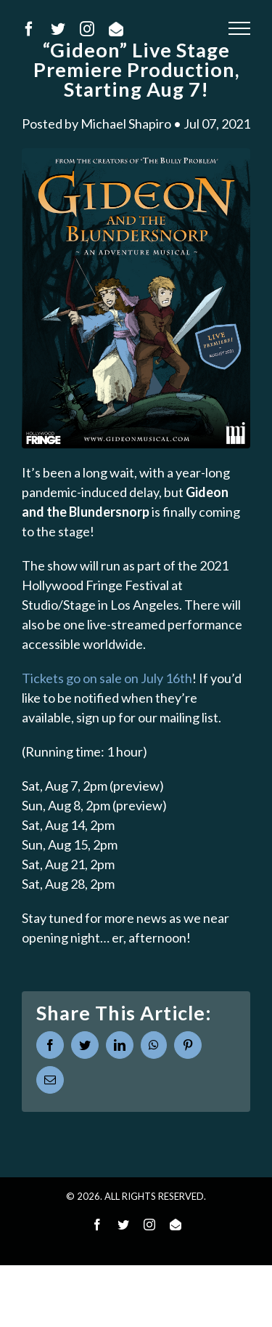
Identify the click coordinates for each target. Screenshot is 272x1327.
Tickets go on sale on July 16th (107, 678)
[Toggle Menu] (239, 28)
